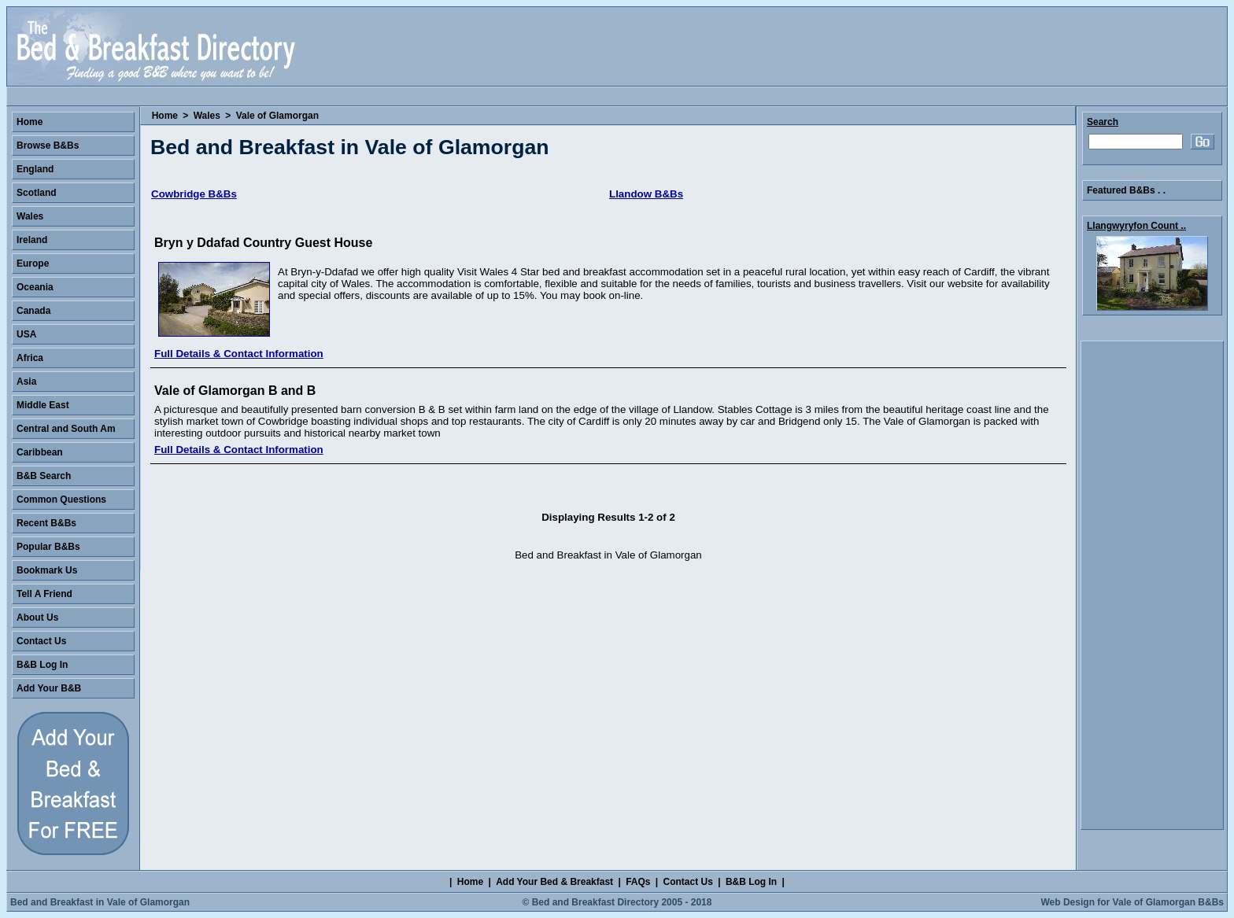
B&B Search (44, 475)
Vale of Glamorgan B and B (235, 390)
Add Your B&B (49, 688)
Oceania (35, 287)
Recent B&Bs (46, 523)
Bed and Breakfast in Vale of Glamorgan (100, 902)
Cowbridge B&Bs (194, 194)
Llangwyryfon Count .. (1136, 225)
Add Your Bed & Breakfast (554, 881)
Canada (33, 310)
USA (26, 334)
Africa (30, 357)
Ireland (32, 239)
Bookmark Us (47, 570)
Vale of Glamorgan (277, 115)
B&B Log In (42, 664)
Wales (207, 115)
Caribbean (40, 452)
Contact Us (41, 641)
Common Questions (61, 499)
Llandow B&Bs (646, 194)
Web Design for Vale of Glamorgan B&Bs (1133, 902)
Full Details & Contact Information (238, 353)
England (35, 169)
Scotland (37, 192)
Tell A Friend (44, 593)
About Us (37, 617)
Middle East (43, 405)
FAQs (638, 881)
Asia (26, 381)
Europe (33, 263)
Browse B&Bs (48, 145)
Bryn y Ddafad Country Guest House (263, 242)
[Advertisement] (1152, 585)
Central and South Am (66, 428)
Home (165, 115)
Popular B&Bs (48, 546)
